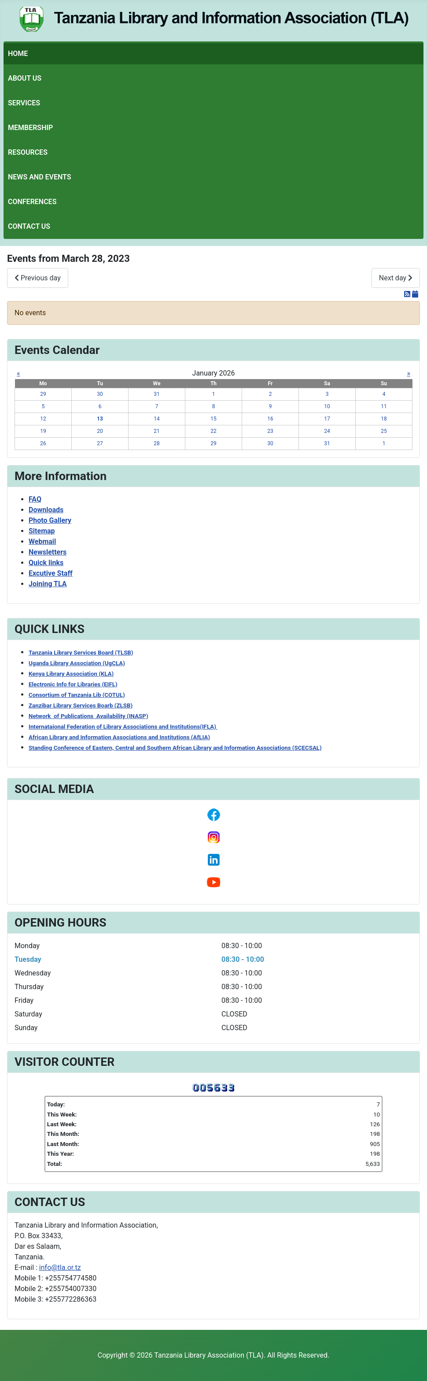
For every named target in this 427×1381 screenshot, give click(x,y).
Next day (395, 278)
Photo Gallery (50, 520)
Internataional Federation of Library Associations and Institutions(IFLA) (123, 726)
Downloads (46, 510)
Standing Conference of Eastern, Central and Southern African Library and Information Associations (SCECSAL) (175, 747)
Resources (28, 152)
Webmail (42, 541)
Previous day (38, 278)
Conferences (32, 201)
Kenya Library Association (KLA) (71, 673)
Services (24, 103)
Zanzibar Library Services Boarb (81, 705)
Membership (30, 127)
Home (18, 53)
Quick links (46, 562)
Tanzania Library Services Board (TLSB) (81, 652)
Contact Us (29, 226)
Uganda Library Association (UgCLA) (77, 663)
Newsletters (47, 552)
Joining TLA (48, 584)
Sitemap (42, 531)
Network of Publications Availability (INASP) (88, 716)
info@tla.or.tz (60, 1267)
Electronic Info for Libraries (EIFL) (73, 684)
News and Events (39, 177)
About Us (24, 78)
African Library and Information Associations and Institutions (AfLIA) (119, 737)
